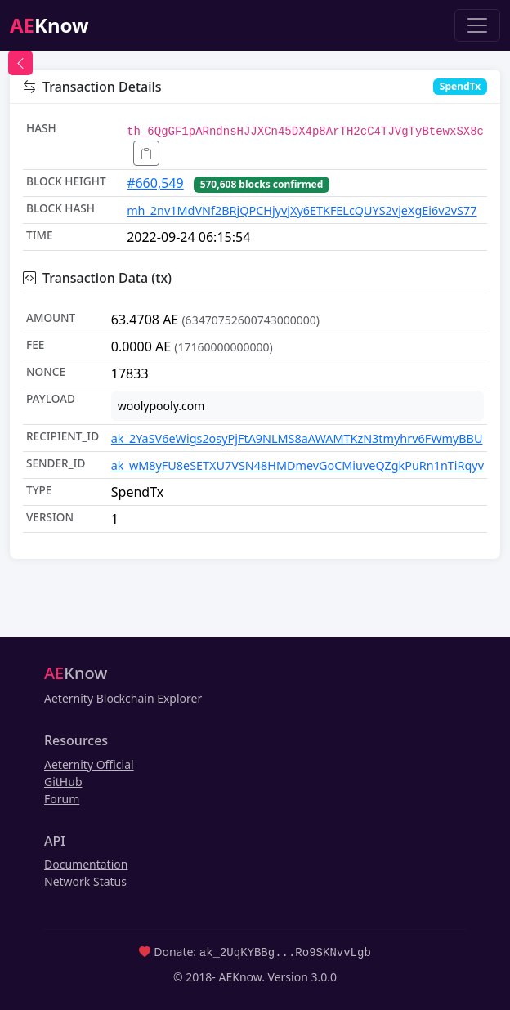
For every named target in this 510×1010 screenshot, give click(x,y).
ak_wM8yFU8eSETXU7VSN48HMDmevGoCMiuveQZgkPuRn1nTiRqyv (297, 465)
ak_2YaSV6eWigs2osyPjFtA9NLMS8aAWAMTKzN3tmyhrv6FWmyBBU (297, 438)
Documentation (86, 864)
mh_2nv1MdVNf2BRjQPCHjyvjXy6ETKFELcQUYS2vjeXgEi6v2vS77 (301, 210)
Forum (61, 799)
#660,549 (155, 183)
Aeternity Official (89, 764)
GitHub (63, 781)
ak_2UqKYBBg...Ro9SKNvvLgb (285, 951)
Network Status (85, 881)
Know (49, 24)
